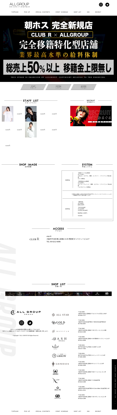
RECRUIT (98, 12)
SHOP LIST (77, 12)
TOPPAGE (14, 12)
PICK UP (27, 12)
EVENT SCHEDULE (62, 12)
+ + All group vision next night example (115, 384)
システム (58, 86)
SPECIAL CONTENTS (43, 12)
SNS (88, 12)
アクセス (83, 86)
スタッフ (33, 86)
